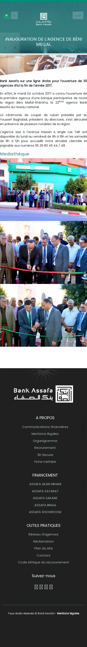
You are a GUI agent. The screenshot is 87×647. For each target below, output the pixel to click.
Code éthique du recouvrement (43, 562)
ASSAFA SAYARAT (45, 491)
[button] (43, 189)
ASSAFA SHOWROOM (45, 512)
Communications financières (45, 427)
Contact (43, 555)
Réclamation (43, 541)
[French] (78, 15)
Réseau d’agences (43, 534)
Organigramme (45, 440)
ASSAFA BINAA (45, 505)
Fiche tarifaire (45, 461)
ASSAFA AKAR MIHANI (45, 484)
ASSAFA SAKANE (45, 498)
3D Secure (45, 454)
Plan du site (43, 548)
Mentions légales (45, 433)
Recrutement (45, 447)
